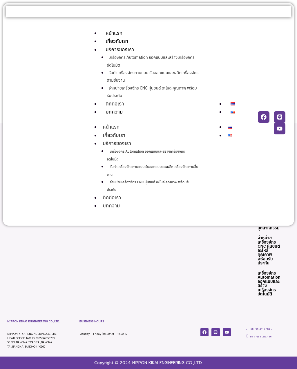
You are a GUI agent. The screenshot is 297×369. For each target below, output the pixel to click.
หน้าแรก (114, 33)
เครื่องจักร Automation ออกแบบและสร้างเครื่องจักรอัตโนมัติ (269, 283)
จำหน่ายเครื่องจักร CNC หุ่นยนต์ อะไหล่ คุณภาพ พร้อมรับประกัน (269, 249)
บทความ (114, 112)
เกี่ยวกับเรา (117, 41)
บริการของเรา (120, 49)
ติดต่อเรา (115, 104)
